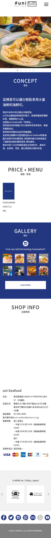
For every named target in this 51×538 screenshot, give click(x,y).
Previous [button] (2, 494)
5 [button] (33, 70)
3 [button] (25, 70)
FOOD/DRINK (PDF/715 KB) (9, 206)
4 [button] (29, 70)
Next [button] (48, 494)
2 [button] (21, 70)
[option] (25, 42)
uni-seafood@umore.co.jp (27, 417)
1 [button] (17, 70)
